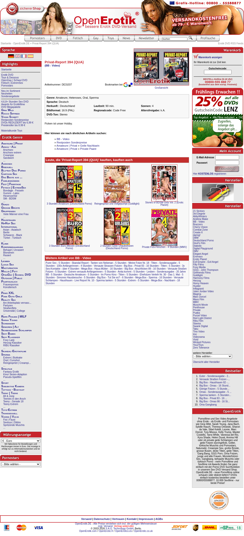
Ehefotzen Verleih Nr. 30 (153, 274)
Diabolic (197, 245)
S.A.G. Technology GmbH (119, 528)
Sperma (5, 354)
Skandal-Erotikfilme (13, 351)
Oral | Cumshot (11, 360)
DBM (195, 237)
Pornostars (7, 85)
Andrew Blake (200, 219)
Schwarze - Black (12, 235)
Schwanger (8, 323)
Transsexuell (9, 413)
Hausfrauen (8, 220)
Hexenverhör (10, 196)
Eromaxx (198, 256)
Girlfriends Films (202, 272)
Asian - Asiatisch (12, 229)
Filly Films (198, 264)
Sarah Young (9, 320)
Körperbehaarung (12, 247)
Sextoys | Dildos (12, 422)
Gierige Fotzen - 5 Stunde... (214, 388)
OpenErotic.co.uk (143, 531)
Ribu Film (198, 321)
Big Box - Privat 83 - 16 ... (213, 398)
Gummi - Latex (11, 193)
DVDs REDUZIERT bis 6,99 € (17, 122)
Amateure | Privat (12, 143)
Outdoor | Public (11, 278)
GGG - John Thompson (205, 270)
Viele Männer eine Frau (16, 214)
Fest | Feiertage (11, 184)
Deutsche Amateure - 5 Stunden (81, 274)
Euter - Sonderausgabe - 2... (214, 376)
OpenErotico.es (123, 531)
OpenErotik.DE (83, 523)
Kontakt (132, 518)
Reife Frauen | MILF (14, 316)
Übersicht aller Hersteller (206, 362)
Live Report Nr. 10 (84, 280)
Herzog (197, 280)
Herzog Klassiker (12, 342)
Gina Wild (7, 110)
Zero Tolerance (201, 347)
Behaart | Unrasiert (13, 250)
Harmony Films (201, 278)
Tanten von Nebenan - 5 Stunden (108, 263)
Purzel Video (200, 315)
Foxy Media (199, 267)
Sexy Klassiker (10, 337)
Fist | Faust (9, 419)
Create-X (198, 232)
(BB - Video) (52, 65)
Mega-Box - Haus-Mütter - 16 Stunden (102, 268)
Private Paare (88, 148)
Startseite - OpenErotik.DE (15, 43)
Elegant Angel (200, 254)
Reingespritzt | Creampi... (17, 363)
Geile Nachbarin (90, 145)
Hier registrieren (209, 173)
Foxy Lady (8, 340)
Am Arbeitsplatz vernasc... (17, 302)
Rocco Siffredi (10, 113)
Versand (86, 518)
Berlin (6, 232)
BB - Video (63, 139)
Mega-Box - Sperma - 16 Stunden (153, 277)
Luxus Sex (7, 264)
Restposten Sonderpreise (15, 120)
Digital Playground (203, 248)
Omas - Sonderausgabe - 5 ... (215, 392)
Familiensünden (10, 180)
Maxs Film (198, 299)
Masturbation (9, 268)
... (4, 160)
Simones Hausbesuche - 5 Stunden (76, 277)
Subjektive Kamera (12, 386)
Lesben (5, 261)
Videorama (199, 337)
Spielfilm (6, 368)
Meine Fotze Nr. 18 (139, 263)
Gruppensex (8, 211)
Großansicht (161, 87)
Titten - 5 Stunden (170, 265)
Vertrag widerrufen (124, 526)
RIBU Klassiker (11, 345)
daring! (197, 235)
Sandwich (8, 158)
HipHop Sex (8, 223)
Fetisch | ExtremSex (12, 83)
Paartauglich (9, 281)
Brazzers (198, 224)
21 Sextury (199, 211)
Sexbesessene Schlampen (16, 330)
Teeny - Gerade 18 (13, 401)
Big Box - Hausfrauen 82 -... (214, 382)
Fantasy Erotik (11, 371)
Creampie (8, 155)
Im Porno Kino (108, 274)
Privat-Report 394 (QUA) (45, 43)
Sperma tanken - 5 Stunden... (215, 395)
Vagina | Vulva (10, 416)
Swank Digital (200, 326)
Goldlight (198, 275)
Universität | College (14, 311)
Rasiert (7, 255)
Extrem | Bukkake (12, 357)
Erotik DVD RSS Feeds (230, 43)
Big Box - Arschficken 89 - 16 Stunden (145, 268)
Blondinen (8, 252)
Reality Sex (8, 299)
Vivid (195, 339)
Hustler (197, 286)
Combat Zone (200, 229)
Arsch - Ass (8, 147)
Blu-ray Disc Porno (13, 170)
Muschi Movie (200, 304)
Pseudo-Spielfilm (12, 377)
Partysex (8, 305)
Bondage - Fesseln (13, 190)
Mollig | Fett (9, 271)
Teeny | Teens (9, 393)
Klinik (5, 243)
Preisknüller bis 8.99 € (13, 125)
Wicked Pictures (202, 342)
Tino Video (198, 331)
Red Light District (202, 318)
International (9, 226)
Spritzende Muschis (13, 425)
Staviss (197, 323)
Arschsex (8, 150)
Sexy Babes (8, 333)
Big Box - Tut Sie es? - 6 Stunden (115, 277)
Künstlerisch (9, 287)
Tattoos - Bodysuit (12, 389)
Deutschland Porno (203, 240)
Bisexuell (7, 167)
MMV (196, 302)
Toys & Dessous (10, 77)
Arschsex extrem (12, 152)
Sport (5, 383)
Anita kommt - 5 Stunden (131, 271)
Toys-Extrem (9, 410)
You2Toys (198, 345)
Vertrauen (118, 518)
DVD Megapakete (10, 107)
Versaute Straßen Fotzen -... (214, 379)
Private (197, 310)
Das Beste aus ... (11, 177)
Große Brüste (10, 207)
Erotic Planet (200, 259)
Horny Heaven (201, 283)
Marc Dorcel (199, 296)
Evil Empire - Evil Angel (205, 262)
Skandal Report (80, 263)
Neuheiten (6, 93)
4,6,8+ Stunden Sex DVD (15, 101)
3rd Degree (199, 213)
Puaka (196, 312)
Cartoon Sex (9, 174)
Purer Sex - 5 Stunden (58, 263)
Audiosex (6, 163)
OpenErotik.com (88, 531)
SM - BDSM (9, 198)
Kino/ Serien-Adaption (15, 374)
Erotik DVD (7, 75)
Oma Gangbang (208, 404)
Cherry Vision (200, 227)
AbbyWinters (200, 216)
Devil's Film (199, 243)
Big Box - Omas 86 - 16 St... (214, 401)
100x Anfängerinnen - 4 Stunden (74, 265)
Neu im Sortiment (10, 91)
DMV (195, 251)
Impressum (146, 518)
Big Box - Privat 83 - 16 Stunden (141, 265)
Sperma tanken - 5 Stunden (111, 280)
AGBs (159, 518)
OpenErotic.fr (106, 531)
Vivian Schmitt (10, 117)
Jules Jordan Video (203, 291)
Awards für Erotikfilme (13, 104)
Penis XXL (7, 293)
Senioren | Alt (10, 327)
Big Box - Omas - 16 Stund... (214, 385)
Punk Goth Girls (11, 296)
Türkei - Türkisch (12, 237)
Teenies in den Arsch (14, 398)
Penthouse (199, 307)
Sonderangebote (10, 96)
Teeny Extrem (10, 404)
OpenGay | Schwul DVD (14, 80)
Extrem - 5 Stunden (138, 280)
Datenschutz (102, 518)
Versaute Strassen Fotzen (108, 265)
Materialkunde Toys (11, 130)
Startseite (6, 69)
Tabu (195, 329)
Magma (197, 294)
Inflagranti (198, 288)
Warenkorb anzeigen (210, 57)
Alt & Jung (8, 396)
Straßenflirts (9, 308)
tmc (195, 334)
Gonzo (5, 204)
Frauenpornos (10, 284)
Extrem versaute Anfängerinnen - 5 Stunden (92, 271)
